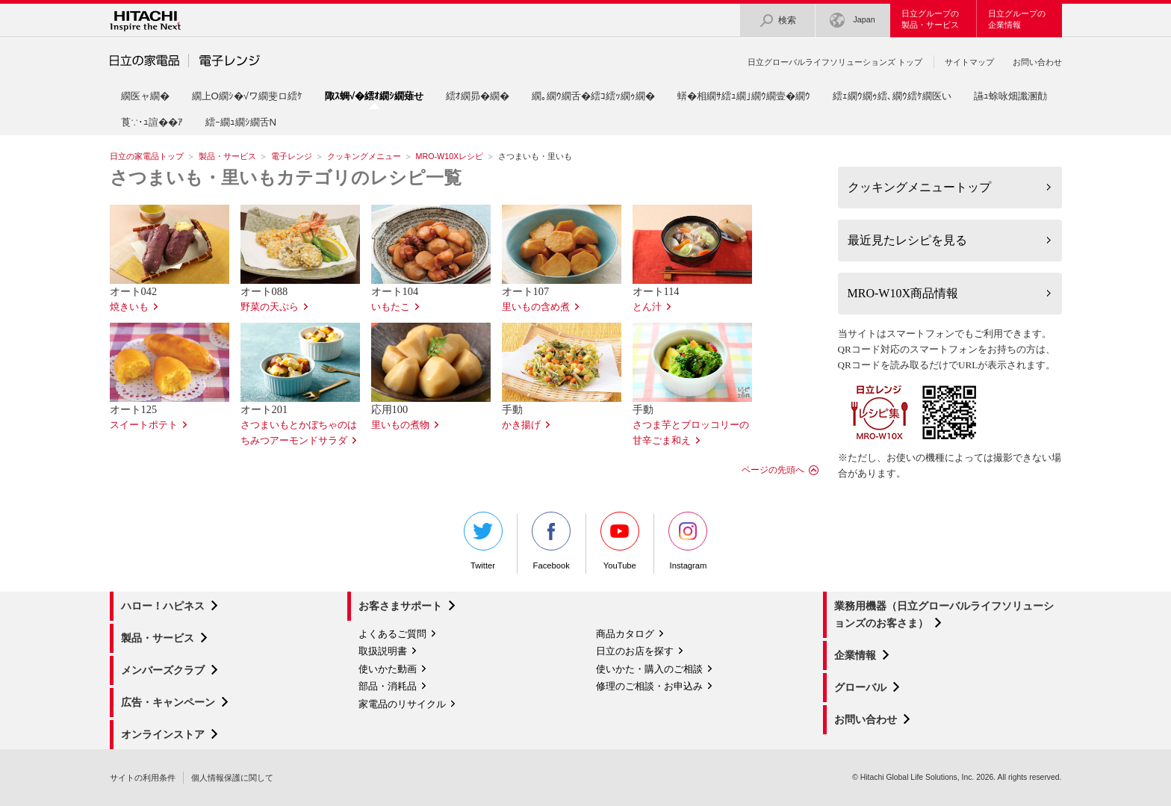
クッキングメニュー (364, 156)
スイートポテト (144, 425)
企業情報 (855, 655)
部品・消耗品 (387, 686)
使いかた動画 (387, 669)
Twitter (483, 541)
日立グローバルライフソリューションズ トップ (835, 62)
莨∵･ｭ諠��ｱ (152, 122)
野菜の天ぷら (269, 307)
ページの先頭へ (773, 470)
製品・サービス (227, 156)
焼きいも (129, 307)
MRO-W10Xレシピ (450, 156)
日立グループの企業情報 (1017, 19)
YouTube (619, 541)
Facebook (551, 541)
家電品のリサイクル (402, 704)
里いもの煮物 (400, 425)
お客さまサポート (400, 606)
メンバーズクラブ (163, 670)
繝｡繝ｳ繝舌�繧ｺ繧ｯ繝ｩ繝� (593, 96)
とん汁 (647, 307)
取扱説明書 (382, 651)
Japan (852, 20)
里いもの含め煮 (536, 307)
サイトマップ (969, 62)
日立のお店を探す (635, 651)
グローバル (860, 687)
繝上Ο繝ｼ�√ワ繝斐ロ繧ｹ (247, 96)
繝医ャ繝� (145, 96)
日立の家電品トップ (147, 156)
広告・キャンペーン (168, 702)
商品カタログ (625, 633)
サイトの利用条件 (143, 777)
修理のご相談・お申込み (649, 686)
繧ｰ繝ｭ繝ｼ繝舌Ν (241, 122)
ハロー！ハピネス (163, 606)
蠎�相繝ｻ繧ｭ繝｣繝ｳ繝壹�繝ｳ (743, 96)
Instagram (687, 541)
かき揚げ (521, 425)
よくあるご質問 (392, 633)
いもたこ (390, 307)
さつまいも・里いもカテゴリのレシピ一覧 (286, 177)
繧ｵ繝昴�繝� (477, 96)
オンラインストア (163, 734)
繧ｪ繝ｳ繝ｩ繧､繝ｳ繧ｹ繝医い (892, 96)
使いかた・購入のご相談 (649, 669)
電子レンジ (291, 156)
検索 (777, 20)
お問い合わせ (1037, 62)
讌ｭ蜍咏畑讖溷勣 (1010, 96)
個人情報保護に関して (232, 777)
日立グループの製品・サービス (930, 19)
